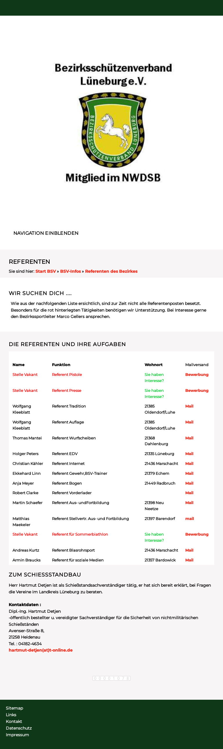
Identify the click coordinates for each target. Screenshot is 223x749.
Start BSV (45, 271)
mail (189, 518)
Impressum (17, 734)
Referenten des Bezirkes (111, 271)
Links (11, 714)
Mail (189, 406)
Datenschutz (19, 728)
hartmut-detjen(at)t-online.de (41, 650)
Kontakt (14, 721)
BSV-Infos (70, 271)
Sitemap (14, 708)
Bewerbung (196, 374)
